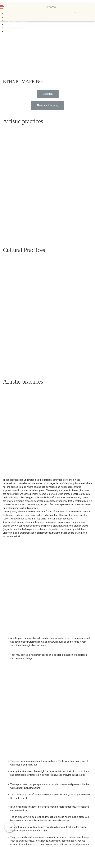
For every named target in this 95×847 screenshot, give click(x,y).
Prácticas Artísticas (17, 20)
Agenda (10, 31)
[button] (48, 94)
